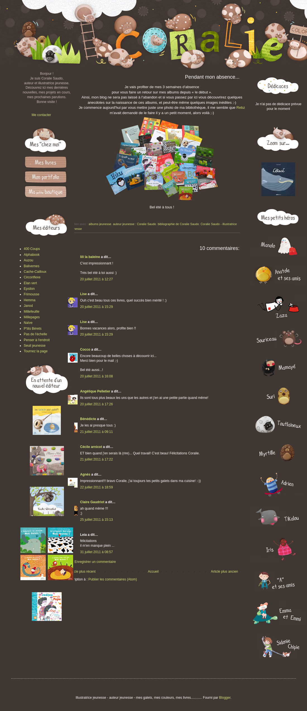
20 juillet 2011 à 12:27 (96, 279)
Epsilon (29, 289)
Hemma (29, 300)
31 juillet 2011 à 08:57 (96, 552)
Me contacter (41, 115)
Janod (28, 306)
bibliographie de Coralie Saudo (178, 224)
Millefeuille (31, 312)
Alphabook (32, 255)
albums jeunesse (100, 224)
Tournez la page (35, 351)
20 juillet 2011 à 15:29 (96, 307)
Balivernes (31, 266)
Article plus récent (82, 571)
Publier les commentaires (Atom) (112, 579)
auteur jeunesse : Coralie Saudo (134, 224)
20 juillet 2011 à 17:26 (96, 404)
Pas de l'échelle (35, 334)
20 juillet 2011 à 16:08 (96, 376)
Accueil (153, 571)
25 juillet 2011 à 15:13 (96, 520)
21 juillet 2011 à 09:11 (96, 432)
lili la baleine (90, 257)
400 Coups (32, 249)
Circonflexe (32, 277)
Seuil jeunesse (34, 346)
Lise (83, 294)
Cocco (85, 349)
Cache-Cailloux (35, 272)
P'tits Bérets (33, 329)
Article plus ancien (224, 571)
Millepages (32, 317)
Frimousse (31, 294)
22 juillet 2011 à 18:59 (96, 487)
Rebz (240, 107)
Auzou (28, 260)
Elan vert (30, 283)
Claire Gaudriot (92, 502)
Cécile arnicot (91, 447)
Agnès (85, 474)
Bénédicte (88, 419)
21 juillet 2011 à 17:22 (96, 459)
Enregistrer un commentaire (95, 562)
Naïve (28, 323)
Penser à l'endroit (37, 340)
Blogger (225, 698)
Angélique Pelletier (95, 391)
